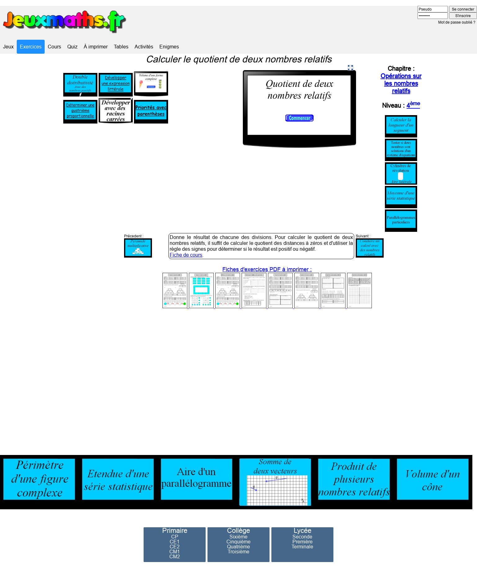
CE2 (175, 546)
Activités (144, 46)
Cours (54, 46)
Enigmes (169, 46)
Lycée (302, 530)
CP (174, 536)
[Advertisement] (369, 380)
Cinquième (238, 541)
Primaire (174, 530)
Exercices (31, 46)
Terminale (302, 546)
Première (302, 541)
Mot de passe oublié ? (456, 22)
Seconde (302, 536)
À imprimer (96, 46)
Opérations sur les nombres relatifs (401, 83)
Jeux (8, 46)
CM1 (174, 551)
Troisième (238, 551)
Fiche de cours (186, 255)
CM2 (174, 556)
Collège (238, 530)
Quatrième (238, 546)
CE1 (175, 541)
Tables (121, 46)
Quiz (72, 46)
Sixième (238, 536)
